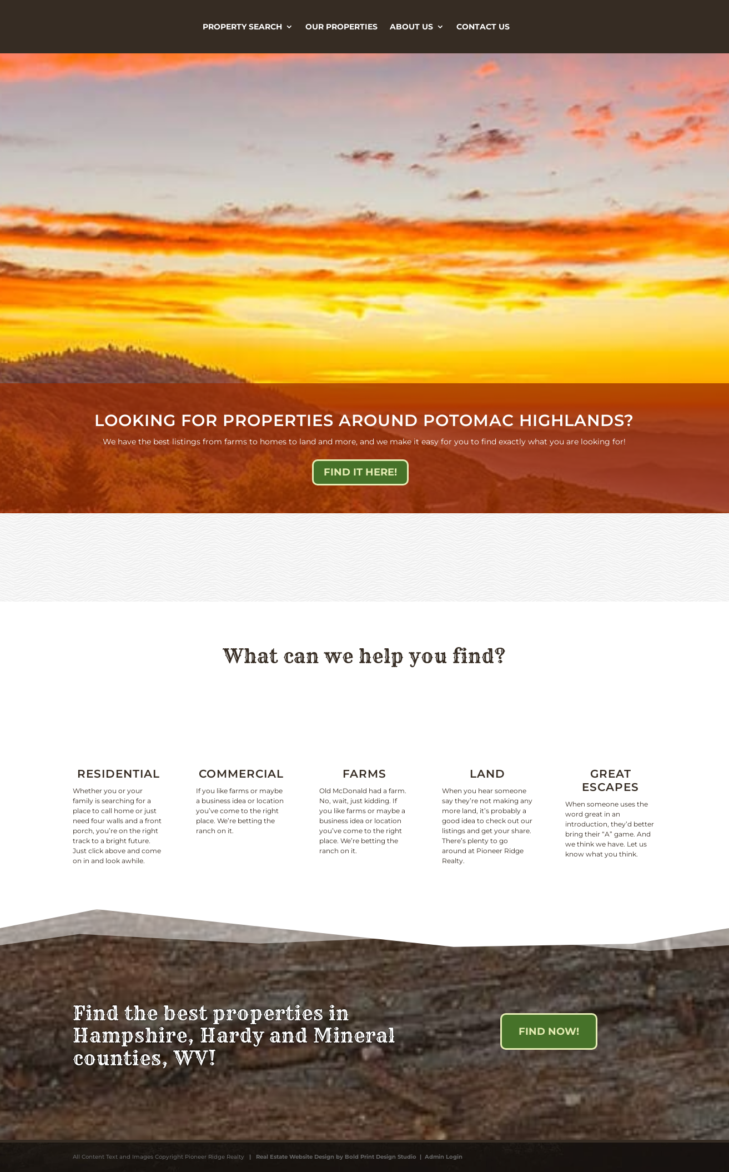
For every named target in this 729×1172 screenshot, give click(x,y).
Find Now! (549, 1031)
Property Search (242, 27)
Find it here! (360, 472)
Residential (118, 773)
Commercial (241, 773)
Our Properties (341, 27)
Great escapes (610, 780)
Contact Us (483, 27)
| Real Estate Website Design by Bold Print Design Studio (331, 1156)
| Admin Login (439, 1156)
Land (487, 773)
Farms (364, 773)
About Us (411, 27)
